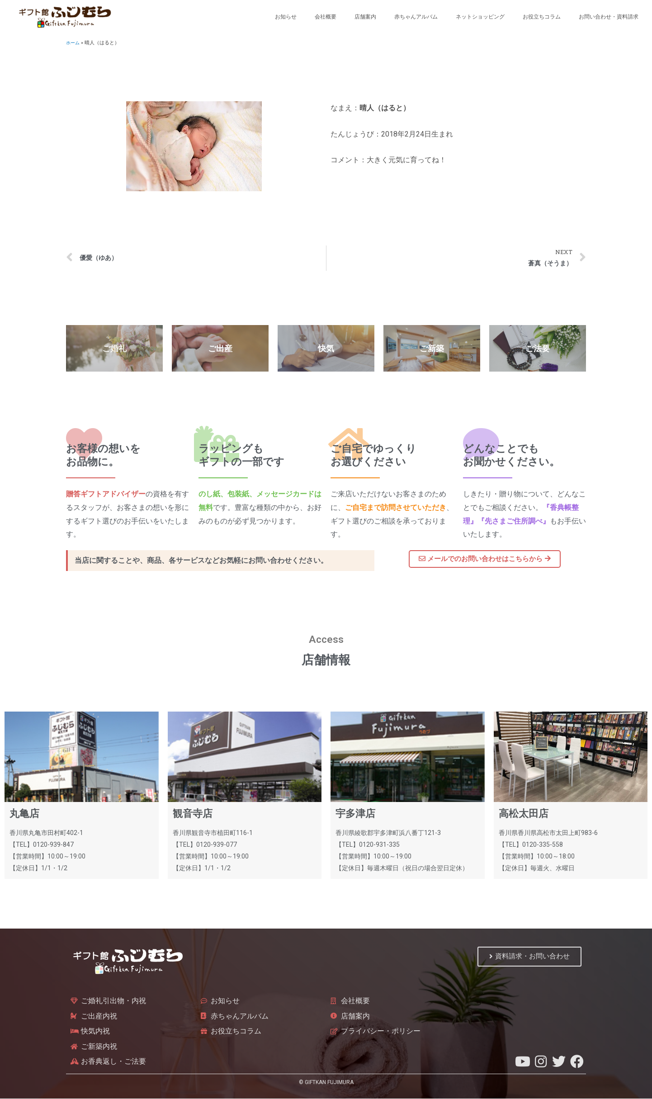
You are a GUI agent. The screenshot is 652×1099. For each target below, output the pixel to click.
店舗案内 (365, 17)
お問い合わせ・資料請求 (608, 17)
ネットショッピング (480, 17)
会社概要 (325, 17)
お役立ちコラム (542, 17)
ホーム (73, 43)
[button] (485, 559)
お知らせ (286, 17)
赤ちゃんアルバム (416, 17)
